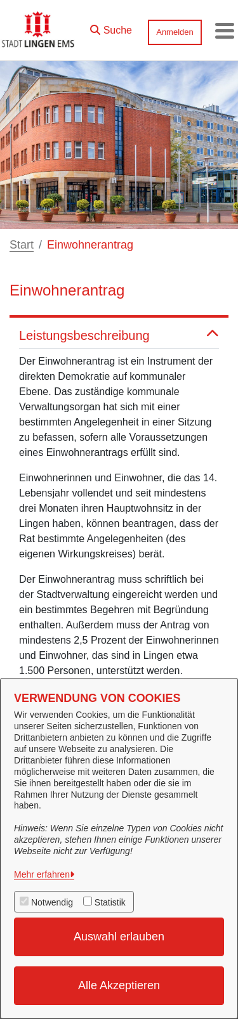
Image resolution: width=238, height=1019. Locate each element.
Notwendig (52, 902)
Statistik (110, 902)
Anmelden (175, 32)
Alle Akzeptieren (119, 985)
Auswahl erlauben (119, 936)
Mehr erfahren (42, 874)
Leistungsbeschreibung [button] (119, 335)
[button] (111, 27)
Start (22, 244)
